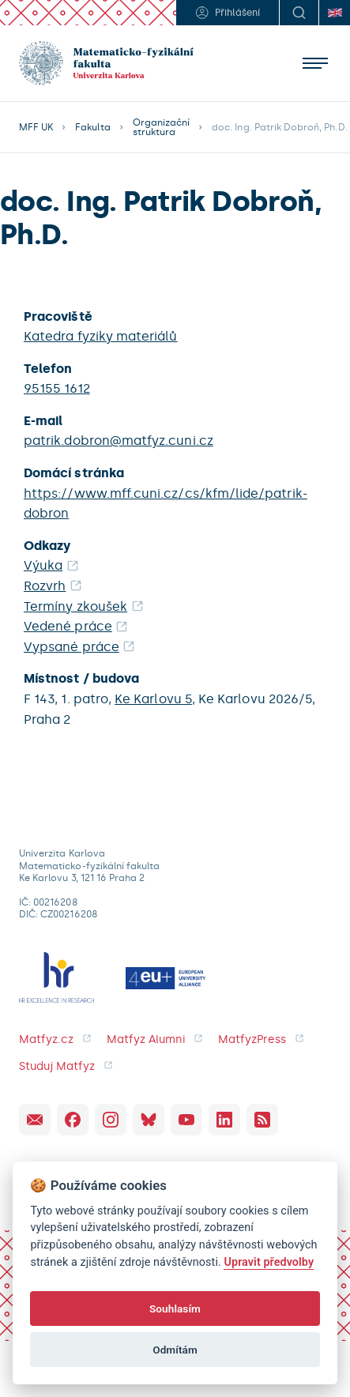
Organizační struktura (161, 127)
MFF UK (36, 127)
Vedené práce (68, 626)
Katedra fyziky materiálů (101, 336)
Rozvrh (45, 585)
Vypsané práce (71, 646)
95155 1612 (57, 388)
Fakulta (92, 127)
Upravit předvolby (269, 1262)
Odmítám (175, 1349)
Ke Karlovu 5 (153, 698)
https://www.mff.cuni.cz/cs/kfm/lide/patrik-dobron (165, 504)
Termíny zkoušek (75, 606)
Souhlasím (175, 1308)
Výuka (43, 565)
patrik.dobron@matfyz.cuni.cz (118, 440)
